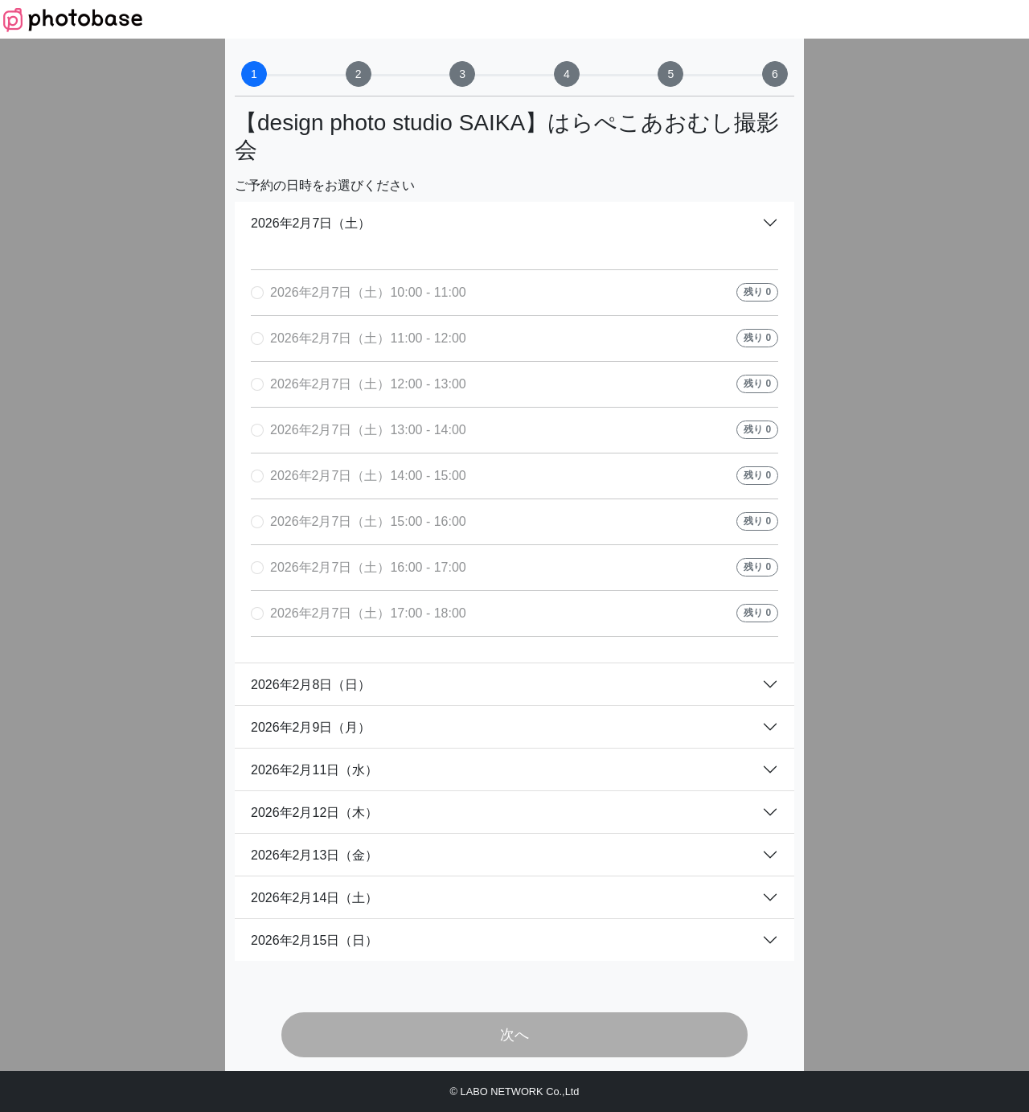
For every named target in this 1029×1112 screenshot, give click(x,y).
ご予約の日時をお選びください (325, 185)
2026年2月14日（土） (314, 898)
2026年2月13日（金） (314, 855)
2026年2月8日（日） (311, 684)
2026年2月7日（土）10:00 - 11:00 (368, 292)
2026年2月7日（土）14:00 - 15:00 (368, 475)
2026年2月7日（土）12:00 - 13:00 (368, 384)
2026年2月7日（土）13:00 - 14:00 (368, 430)
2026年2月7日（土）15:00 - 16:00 (368, 521)
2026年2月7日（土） (311, 223)
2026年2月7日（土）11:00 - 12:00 (368, 338)
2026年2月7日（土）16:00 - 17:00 (368, 567)
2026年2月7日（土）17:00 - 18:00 (368, 613)
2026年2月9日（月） (311, 727)
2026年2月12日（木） (314, 812)
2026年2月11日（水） (314, 770)
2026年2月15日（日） (314, 940)
